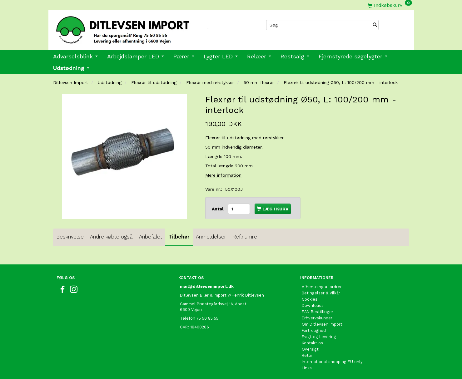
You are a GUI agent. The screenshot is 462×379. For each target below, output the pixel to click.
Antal (218, 208)
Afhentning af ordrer (322, 286)
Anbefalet (150, 237)
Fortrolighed (314, 330)
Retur (307, 355)
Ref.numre (244, 237)
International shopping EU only (332, 361)
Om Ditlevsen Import (322, 324)
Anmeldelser (211, 237)
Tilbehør (179, 237)
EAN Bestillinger (317, 311)
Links (307, 368)
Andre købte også (111, 237)
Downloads (313, 305)
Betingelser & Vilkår (321, 293)
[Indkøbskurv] (390, 5)
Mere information (223, 175)
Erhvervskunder (317, 318)
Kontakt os (312, 343)
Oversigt (310, 349)
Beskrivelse (70, 237)
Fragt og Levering (319, 336)
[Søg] (375, 25)
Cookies (309, 299)
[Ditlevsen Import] (139, 28)
